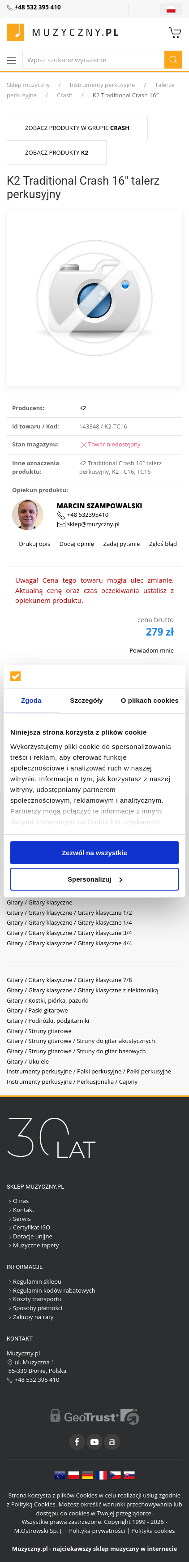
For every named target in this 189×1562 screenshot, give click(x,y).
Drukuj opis (34, 544)
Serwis (19, 1219)
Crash (65, 95)
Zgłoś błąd (162, 544)
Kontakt (20, 1210)
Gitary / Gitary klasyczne (40, 902)
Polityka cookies (153, 1531)
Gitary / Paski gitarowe (37, 1010)
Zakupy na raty (30, 1317)
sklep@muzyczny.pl (88, 524)
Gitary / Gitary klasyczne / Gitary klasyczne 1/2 (69, 913)
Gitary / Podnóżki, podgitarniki (48, 1021)
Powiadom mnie (151, 650)
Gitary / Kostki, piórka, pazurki (48, 1000)
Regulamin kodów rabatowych (51, 1290)
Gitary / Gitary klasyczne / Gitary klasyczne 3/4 (69, 933)
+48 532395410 (83, 515)
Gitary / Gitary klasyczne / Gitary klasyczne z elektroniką (82, 990)
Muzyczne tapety (33, 1245)
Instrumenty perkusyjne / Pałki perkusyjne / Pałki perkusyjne (89, 1071)
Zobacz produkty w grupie (77, 128)
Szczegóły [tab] (86, 700)
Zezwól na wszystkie (94, 853)
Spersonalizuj (95, 879)
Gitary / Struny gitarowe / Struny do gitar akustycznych (81, 1041)
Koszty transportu (34, 1299)
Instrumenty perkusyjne (102, 85)
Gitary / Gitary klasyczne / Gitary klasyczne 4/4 (69, 943)
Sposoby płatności (34, 1308)
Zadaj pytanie (121, 544)
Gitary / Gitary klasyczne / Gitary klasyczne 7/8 (69, 980)
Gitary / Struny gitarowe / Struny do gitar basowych (76, 1051)
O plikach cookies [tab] (150, 700)
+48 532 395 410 (33, 1380)
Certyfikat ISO (28, 1227)
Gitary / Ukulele (28, 1061)
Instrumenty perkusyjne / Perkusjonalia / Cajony (72, 1081)
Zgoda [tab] (31, 700)
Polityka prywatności (97, 1531)
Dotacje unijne (29, 1236)
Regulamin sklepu (34, 1281)
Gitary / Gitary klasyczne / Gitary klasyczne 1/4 (69, 922)
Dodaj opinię (76, 544)
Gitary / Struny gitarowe (39, 1031)
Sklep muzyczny (28, 85)
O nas (18, 1201)
